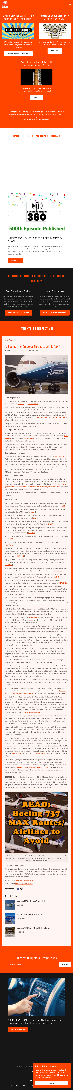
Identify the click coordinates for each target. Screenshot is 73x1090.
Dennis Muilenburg (30, 438)
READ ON (36, 97)
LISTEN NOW (55, 51)
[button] (70, 4)
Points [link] (31, 1085)
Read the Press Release (32, 712)
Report (33, 512)
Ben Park (46, 119)
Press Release (59, 457)
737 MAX (21, 404)
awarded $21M (34, 618)
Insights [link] (24, 1085)
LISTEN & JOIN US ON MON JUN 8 (18, 53)
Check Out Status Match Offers (55, 313)
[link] (5, 4)
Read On (51, 524)
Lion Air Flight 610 (41, 418)
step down (42, 666)
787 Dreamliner (33, 404)
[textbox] (29, 964)
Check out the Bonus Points (18, 313)
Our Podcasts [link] (14, 1085)
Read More (63, 506)
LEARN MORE (15, 260)
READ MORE (12, 539)
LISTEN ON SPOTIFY (18, 1029)
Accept (52, 1083)
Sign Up (65, 964)
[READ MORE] (58, 571)
